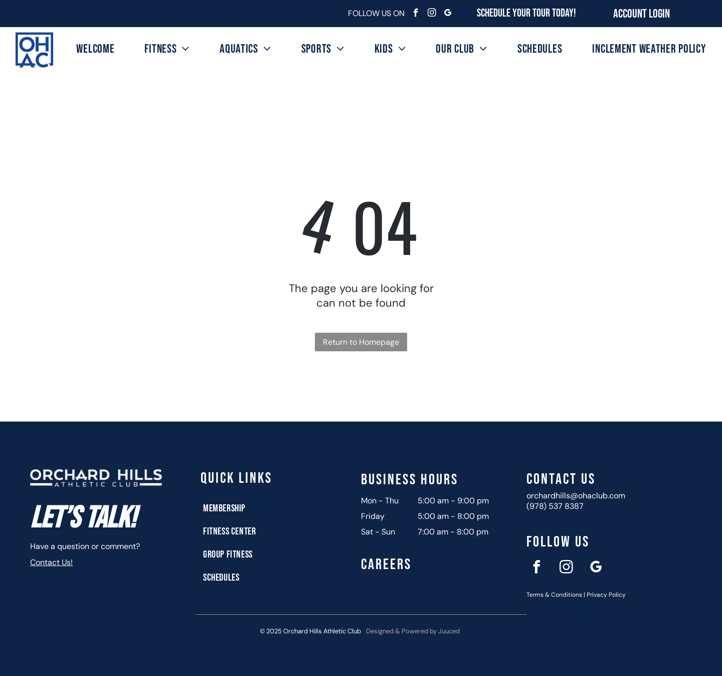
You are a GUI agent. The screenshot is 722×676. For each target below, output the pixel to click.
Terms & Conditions (554, 595)
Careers (386, 565)
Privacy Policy (606, 595)
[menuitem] (95, 49)
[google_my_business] (448, 14)
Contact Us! (51, 562)
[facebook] (416, 14)
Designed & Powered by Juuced (413, 631)
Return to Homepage (361, 342)
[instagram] (432, 14)
